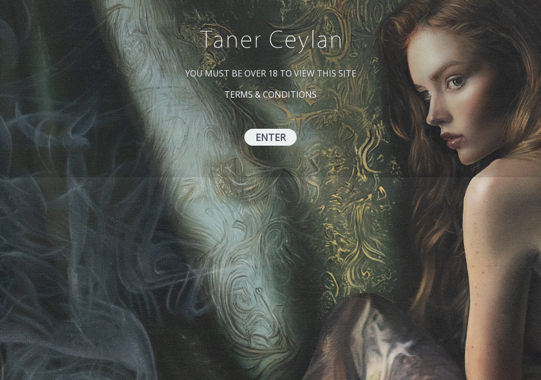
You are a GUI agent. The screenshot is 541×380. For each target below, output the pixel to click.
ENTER (270, 137)
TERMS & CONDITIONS (270, 94)
